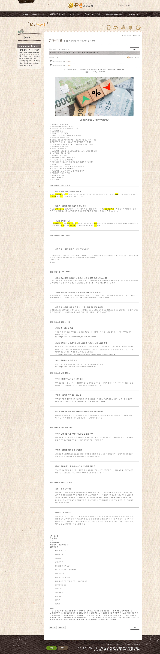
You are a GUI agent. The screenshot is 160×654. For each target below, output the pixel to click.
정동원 (54, 615)
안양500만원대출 (126, 611)
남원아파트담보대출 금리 (81, 613)
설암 (89, 619)
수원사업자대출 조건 (103, 617)
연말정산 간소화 (120, 613)
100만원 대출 (55, 542)
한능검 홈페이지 (74, 611)
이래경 (71, 615)
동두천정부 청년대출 (59, 613)
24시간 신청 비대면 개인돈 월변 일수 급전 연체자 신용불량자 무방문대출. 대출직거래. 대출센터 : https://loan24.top (94, 70)
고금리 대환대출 (108, 613)
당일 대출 (53, 538)
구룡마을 (96, 611)
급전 (51, 540)
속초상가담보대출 (86, 611)
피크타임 (114, 617)
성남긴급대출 (63, 619)
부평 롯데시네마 (96, 613)
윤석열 (106, 615)
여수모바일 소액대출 (80, 619)
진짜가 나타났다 (130, 615)
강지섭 (93, 617)
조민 (70, 619)
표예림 (69, 613)
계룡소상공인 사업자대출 (59, 611)
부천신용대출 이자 (83, 617)
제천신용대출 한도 (97, 615)
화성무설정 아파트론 (117, 615)
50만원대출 (54, 547)
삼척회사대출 (66, 617)
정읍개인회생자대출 (107, 611)
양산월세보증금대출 (98, 619)
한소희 (74, 617)
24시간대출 (54, 536)
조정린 (117, 611)
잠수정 (59, 617)
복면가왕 (55, 619)
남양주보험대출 (62, 615)
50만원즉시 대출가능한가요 (60, 544)
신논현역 (87, 615)
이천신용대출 (78, 615)
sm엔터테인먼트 (111, 619)
